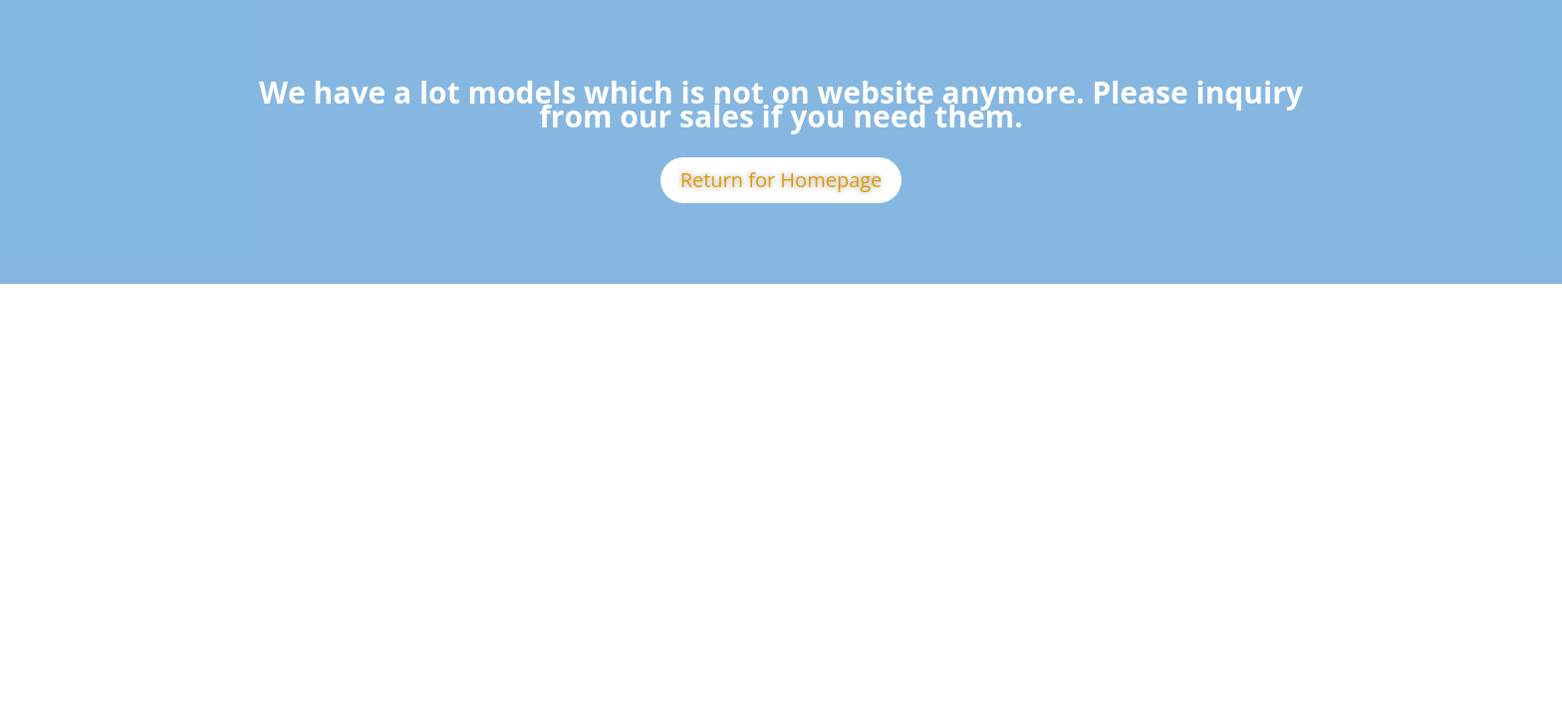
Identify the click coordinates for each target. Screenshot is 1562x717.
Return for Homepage (781, 179)
